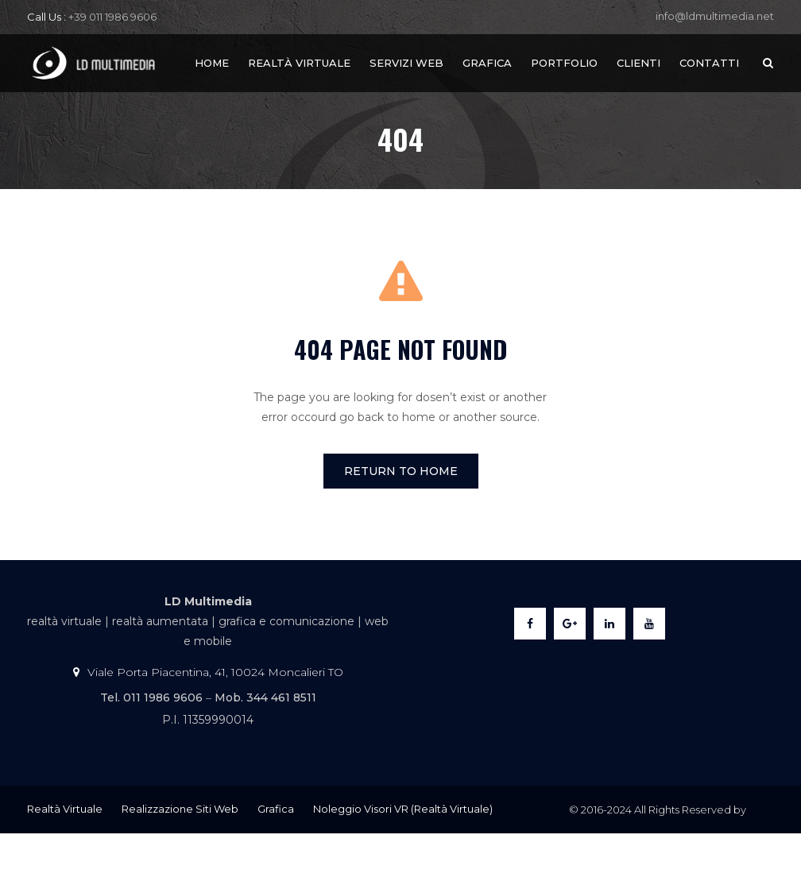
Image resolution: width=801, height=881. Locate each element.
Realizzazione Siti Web (180, 808)
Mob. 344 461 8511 (265, 697)
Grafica (487, 62)
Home (212, 62)
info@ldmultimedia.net (715, 16)
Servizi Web (406, 62)
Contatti (709, 62)
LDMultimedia (657, 857)
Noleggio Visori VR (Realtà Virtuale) (403, 808)
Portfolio (564, 62)
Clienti (638, 62)
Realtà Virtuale (299, 62)
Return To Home (401, 471)
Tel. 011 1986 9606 (151, 697)
